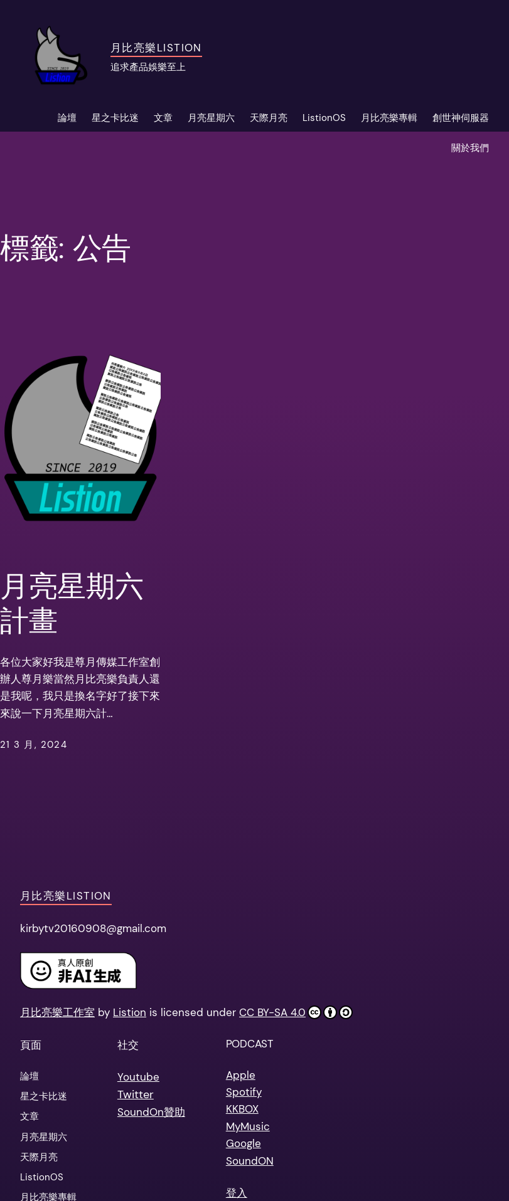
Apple (240, 1075)
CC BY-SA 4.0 (296, 1012)
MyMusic (248, 1126)
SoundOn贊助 (151, 1112)
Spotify (244, 1092)
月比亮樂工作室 (57, 1012)
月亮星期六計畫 (71, 604)
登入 (236, 1193)
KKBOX (242, 1109)
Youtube (138, 1077)
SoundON (250, 1161)
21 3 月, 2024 (33, 744)
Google (243, 1143)
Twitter (135, 1094)
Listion (129, 1012)
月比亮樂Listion (156, 48)
